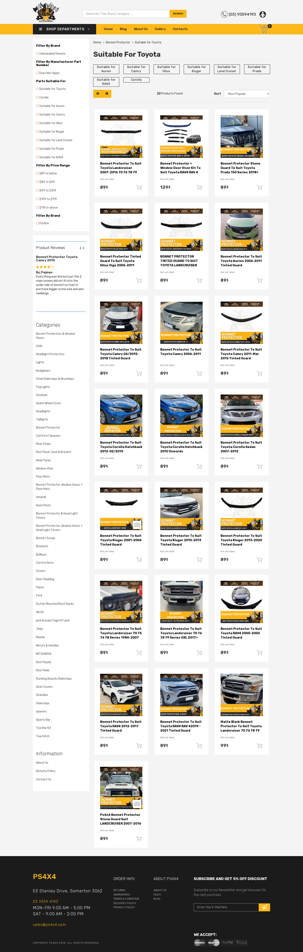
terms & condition (126, 898)
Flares (40, 587)
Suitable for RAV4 (51, 157)
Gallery (160, 29)
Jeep (39, 629)
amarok (41, 497)
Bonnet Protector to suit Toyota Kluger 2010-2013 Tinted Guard (181, 540)
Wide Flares (43, 460)
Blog (123, 29)
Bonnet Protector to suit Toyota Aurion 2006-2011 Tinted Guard (241, 261)
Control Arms (45, 563)
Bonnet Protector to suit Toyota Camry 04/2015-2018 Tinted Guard (121, 354)
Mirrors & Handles (47, 645)
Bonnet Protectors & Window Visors (55, 336)
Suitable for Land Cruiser (55, 140)
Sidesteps (43, 703)
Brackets (42, 546)
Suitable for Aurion (52, 106)
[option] (61, 274)
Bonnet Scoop (45, 538)
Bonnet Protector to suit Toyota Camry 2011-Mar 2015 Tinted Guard (241, 354)
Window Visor (44, 468)
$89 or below (48, 173)
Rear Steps (43, 444)
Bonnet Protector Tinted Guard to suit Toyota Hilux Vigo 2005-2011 (120, 261)
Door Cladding (45, 579)
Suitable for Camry (52, 114)
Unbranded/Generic (52, 53)
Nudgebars (43, 370)
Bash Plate (43, 505)
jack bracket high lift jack (53, 620)
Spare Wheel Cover (48, 403)
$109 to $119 (48, 199)
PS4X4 (44, 223)
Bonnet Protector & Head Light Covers (57, 515)
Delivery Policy (124, 903)
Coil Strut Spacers (48, 436)
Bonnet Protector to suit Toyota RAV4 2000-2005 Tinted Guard (241, 633)
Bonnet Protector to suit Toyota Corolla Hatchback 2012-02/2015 (121, 447)
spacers (41, 711)
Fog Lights (43, 387)
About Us (141, 29)
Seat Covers (44, 687)
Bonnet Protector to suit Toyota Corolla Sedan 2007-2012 (241, 447)
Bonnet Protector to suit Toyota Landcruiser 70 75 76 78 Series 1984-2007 (121, 633)
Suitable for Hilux (50, 123)
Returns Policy (46, 771)
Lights (40, 362)
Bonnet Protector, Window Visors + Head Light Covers (59, 528)
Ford (39, 595)
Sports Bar (43, 720)
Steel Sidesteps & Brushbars (55, 379)
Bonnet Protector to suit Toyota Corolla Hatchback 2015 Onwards (181, 447)
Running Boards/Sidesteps (54, 678)
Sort (217, 94)
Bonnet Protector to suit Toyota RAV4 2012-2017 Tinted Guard (121, 726)
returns (119, 890)
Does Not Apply (49, 73)
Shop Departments (64, 29)
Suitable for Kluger (51, 131)
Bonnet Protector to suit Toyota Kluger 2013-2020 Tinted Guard (241, 540)
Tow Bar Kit (43, 728)
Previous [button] (82, 248)
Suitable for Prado (51, 149)
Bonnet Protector (48, 427)
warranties (121, 894)
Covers (40, 571)
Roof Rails (43, 670)
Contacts (180, 29)
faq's (157, 894)
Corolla (43, 97)
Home (108, 29)
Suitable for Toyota (52, 89)
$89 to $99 (47, 182)
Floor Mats (43, 476)
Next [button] (85, 248)
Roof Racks (43, 662)
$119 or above (48, 207)
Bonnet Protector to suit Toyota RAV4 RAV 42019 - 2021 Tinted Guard (181, 726)
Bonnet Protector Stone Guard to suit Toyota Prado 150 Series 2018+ (240, 168)
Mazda (40, 637)
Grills (39, 346)
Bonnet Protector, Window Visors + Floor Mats (59, 487)
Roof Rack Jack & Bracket (53, 452)
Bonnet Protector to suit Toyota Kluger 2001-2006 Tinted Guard (121, 540)
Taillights (42, 419)
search (178, 14)
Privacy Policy (124, 907)
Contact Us (43, 779)
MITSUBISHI (43, 654)
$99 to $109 (47, 190)
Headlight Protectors (50, 354)
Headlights (43, 411)
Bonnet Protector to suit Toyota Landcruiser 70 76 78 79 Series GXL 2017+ (181, 633)
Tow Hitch (43, 736)
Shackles (42, 695)
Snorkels (41, 395)
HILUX (40, 612)
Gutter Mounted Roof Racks (55, 604)
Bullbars (41, 554)
